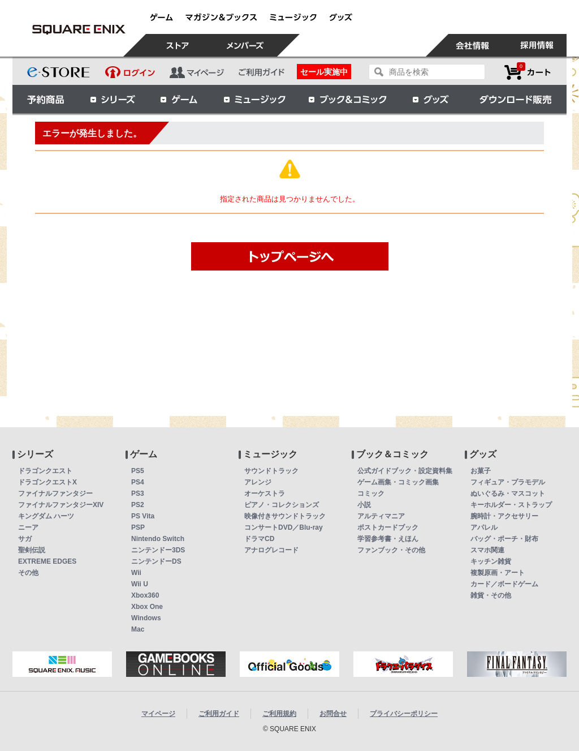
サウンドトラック (271, 471)
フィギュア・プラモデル (507, 482)
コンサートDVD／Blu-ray (283, 527)
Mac (137, 629)
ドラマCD (259, 539)
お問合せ (333, 714)
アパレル (484, 527)
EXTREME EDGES (47, 561)
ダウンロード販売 (516, 99)
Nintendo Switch (157, 539)
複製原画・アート (497, 573)
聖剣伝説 (31, 550)
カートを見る (527, 72)
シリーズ (112, 99)
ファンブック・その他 (391, 550)
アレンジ (257, 482)
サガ (25, 539)
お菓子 (480, 471)
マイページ (158, 714)
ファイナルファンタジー (55, 493)
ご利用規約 (279, 714)
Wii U (139, 584)
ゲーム (179, 99)
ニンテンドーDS (156, 561)
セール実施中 (324, 71)
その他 (28, 573)
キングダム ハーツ (46, 516)
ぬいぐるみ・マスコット (507, 493)
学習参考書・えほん (387, 539)
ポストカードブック (387, 527)
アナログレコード (271, 550)
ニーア (28, 527)
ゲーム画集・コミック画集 (398, 482)
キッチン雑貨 (490, 561)
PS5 (137, 471)
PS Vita (142, 516)
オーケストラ (264, 493)
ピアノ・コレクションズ (281, 505)
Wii (136, 573)
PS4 (137, 482)
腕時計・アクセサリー (504, 516)
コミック (370, 493)
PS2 (137, 505)
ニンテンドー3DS (158, 550)
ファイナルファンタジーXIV (60, 505)
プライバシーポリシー (404, 714)
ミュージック (254, 99)
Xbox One (147, 607)
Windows (146, 618)
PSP (138, 527)
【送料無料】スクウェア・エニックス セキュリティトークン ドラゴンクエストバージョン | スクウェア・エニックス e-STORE (79, 29)
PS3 (137, 493)
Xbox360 (145, 595)
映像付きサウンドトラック (285, 516)
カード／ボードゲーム (504, 584)
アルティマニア (381, 516)
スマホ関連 (487, 550)
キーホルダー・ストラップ (511, 505)
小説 (364, 505)
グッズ (431, 99)
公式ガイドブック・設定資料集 (404, 471)
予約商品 (45, 99)
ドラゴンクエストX (47, 482)
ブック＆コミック (347, 99)
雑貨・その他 (490, 595)
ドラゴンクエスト (45, 471)
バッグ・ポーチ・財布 (504, 539)
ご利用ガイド (218, 714)
